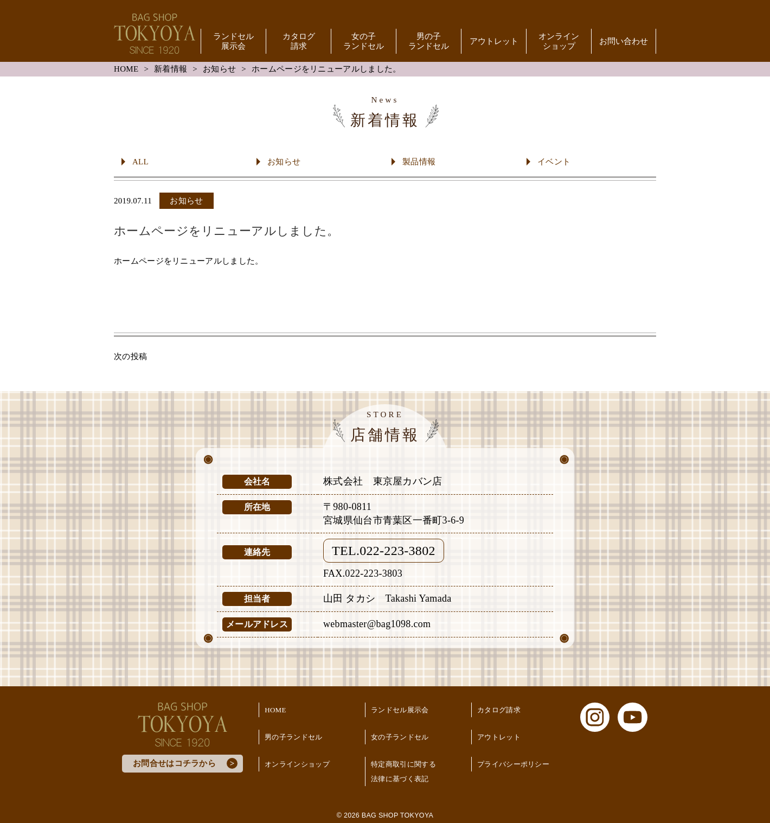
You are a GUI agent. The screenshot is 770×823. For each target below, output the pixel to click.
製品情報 (418, 161)
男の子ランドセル (428, 41)
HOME (126, 69)
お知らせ (219, 69)
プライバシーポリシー (513, 764)
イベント (553, 161)
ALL (140, 161)
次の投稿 (130, 356)
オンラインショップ (558, 41)
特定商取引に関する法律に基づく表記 (403, 771)
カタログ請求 (299, 41)
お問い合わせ (623, 41)
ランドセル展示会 (233, 41)
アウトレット (494, 41)
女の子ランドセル (363, 41)
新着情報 (170, 69)
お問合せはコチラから (174, 763)
